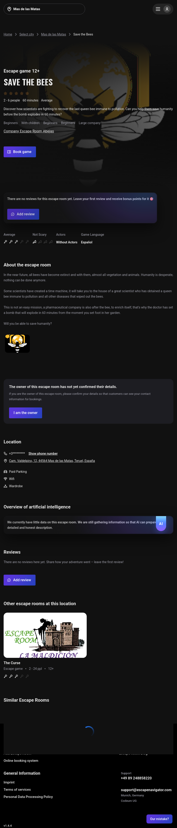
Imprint (9, 782)
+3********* (17, 453)
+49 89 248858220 (136, 778)
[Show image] (17, 344)
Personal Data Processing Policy (28, 797)
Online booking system (21, 761)
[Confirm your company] (25, 412)
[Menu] (163, 9)
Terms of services (17, 790)
